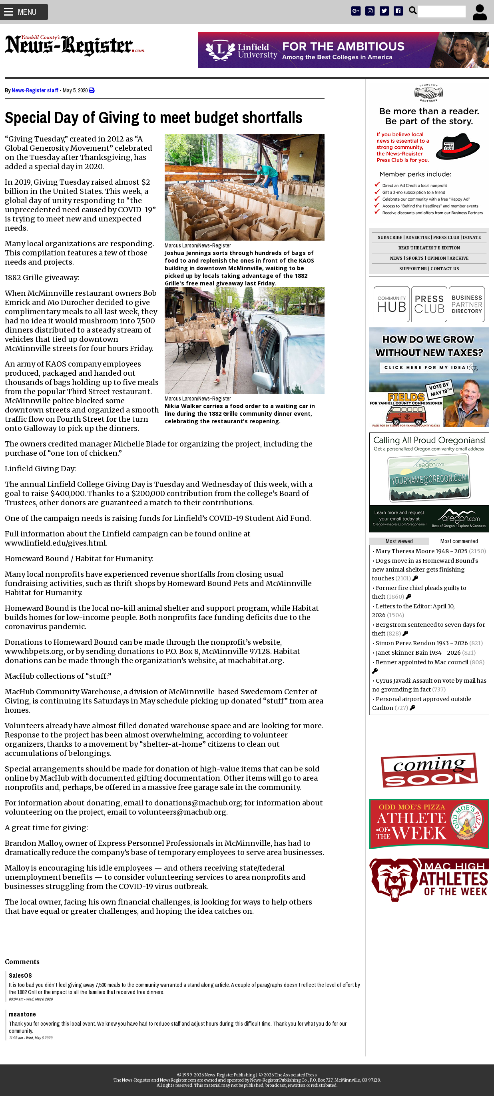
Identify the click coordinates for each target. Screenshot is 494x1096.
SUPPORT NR (410, 268)
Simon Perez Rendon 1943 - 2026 (418, 643)
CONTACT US (441, 268)
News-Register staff (38, 90)
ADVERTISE (414, 237)
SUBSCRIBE (386, 237)
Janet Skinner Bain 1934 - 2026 (415, 652)
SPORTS (411, 258)
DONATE (469, 237)
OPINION (433, 258)
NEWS (393, 258)
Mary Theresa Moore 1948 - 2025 (418, 551)
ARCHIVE (455, 258)
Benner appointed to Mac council (418, 662)
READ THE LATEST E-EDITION (426, 248)
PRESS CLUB (443, 237)
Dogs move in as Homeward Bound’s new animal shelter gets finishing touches (422, 569)
